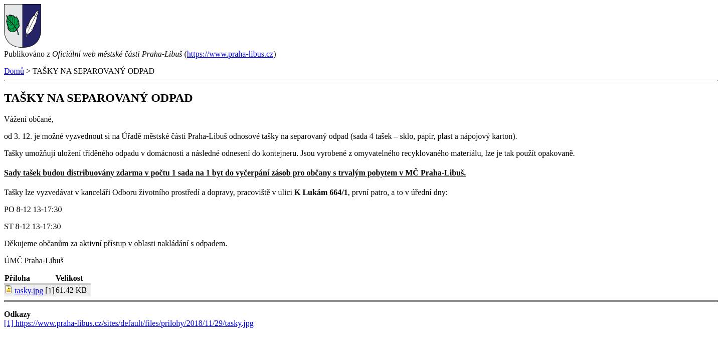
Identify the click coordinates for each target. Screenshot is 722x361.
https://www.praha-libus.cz (230, 54)
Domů (14, 71)
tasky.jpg (29, 290)
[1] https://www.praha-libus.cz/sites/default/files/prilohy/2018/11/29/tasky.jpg (129, 323)
